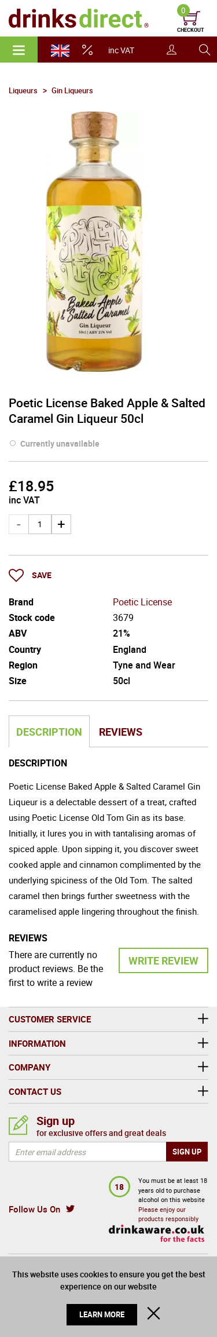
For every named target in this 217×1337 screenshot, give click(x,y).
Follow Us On (34, 1209)
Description (49, 732)
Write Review (163, 960)
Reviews (120, 732)
